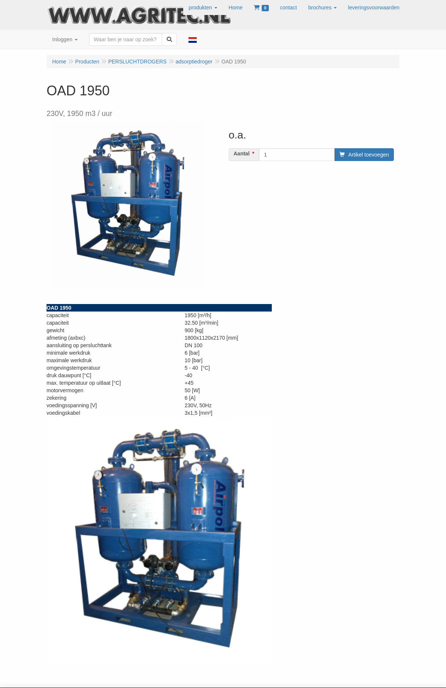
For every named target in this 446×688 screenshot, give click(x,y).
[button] (203, 7)
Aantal (242, 153)
